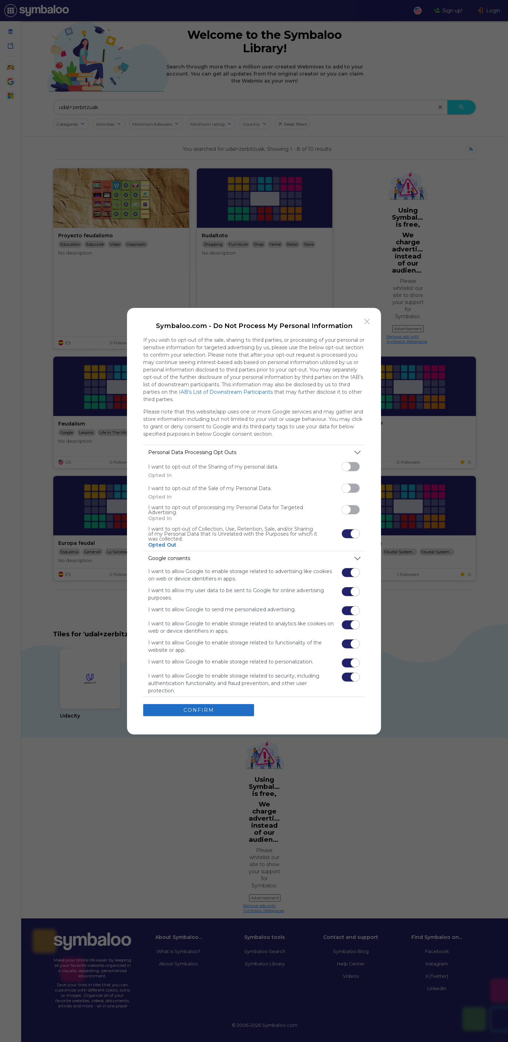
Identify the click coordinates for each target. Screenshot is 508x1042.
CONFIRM (198, 710)
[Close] (367, 321)
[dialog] (254, 521)
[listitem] (254, 452)
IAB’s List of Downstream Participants (226, 392)
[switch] (350, 466)
